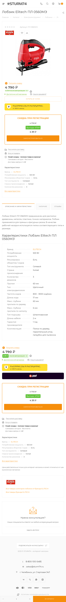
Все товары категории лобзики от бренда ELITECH (27, 489)
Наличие (43, 206)
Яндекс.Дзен (42, 580)
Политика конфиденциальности (35, 595)
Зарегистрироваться (33, 138)
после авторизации (17, 90)
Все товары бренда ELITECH (18, 493)
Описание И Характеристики (18, 206)
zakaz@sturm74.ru (35, 567)
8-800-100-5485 (34, 563)
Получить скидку (15, 83)
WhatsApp (36, 580)
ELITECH (17, 172)
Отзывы (57, 206)
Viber (30, 580)
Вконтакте (23, 580)
